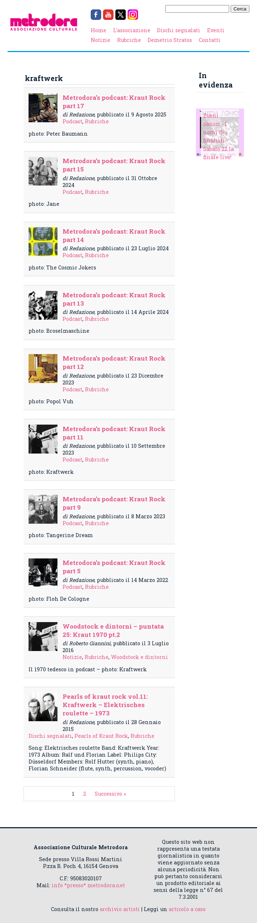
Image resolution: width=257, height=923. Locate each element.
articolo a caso (187, 909)
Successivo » (110, 793)
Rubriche (129, 40)
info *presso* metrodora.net (88, 885)
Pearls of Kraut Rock (101, 735)
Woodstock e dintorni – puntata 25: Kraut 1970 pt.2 (113, 630)
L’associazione (131, 30)
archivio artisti (120, 909)
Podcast (72, 121)
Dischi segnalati (178, 30)
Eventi (215, 30)
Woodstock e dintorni (139, 657)
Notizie (100, 40)
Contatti (209, 40)
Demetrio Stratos (169, 40)
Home (98, 30)
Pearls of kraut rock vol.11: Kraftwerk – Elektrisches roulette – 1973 (105, 704)
